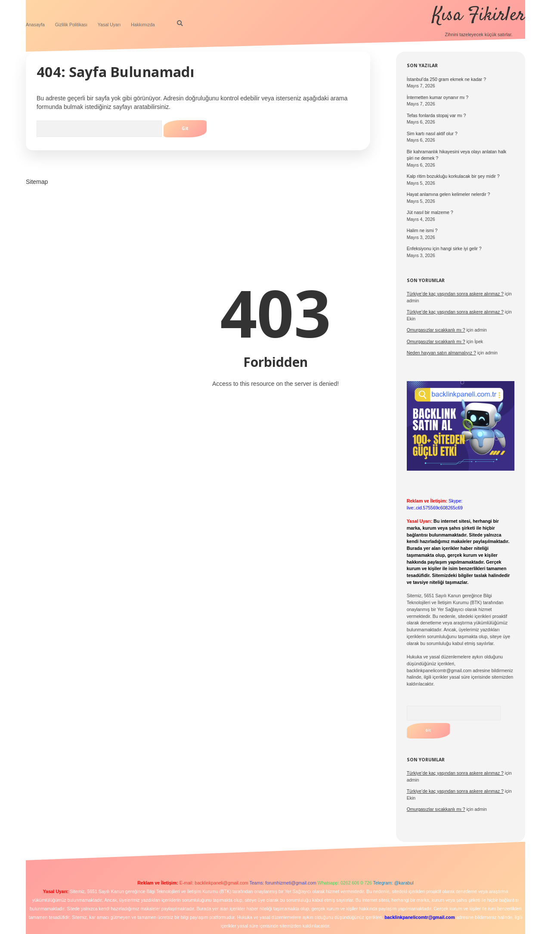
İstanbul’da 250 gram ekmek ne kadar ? (446, 79)
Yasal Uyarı (109, 24)
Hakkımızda (143, 24)
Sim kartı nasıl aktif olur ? (432, 133)
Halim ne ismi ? (422, 230)
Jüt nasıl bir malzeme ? (430, 212)
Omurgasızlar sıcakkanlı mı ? (436, 809)
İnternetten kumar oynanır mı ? (438, 97)
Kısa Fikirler (478, 15)
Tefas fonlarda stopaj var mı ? (436, 115)
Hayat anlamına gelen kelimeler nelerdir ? (448, 194)
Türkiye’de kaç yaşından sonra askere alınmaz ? (455, 293)
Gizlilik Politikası (71, 24)
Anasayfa (35, 24)
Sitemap (37, 181)
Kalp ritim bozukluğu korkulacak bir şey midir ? (453, 176)
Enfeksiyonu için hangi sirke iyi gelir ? (444, 248)
